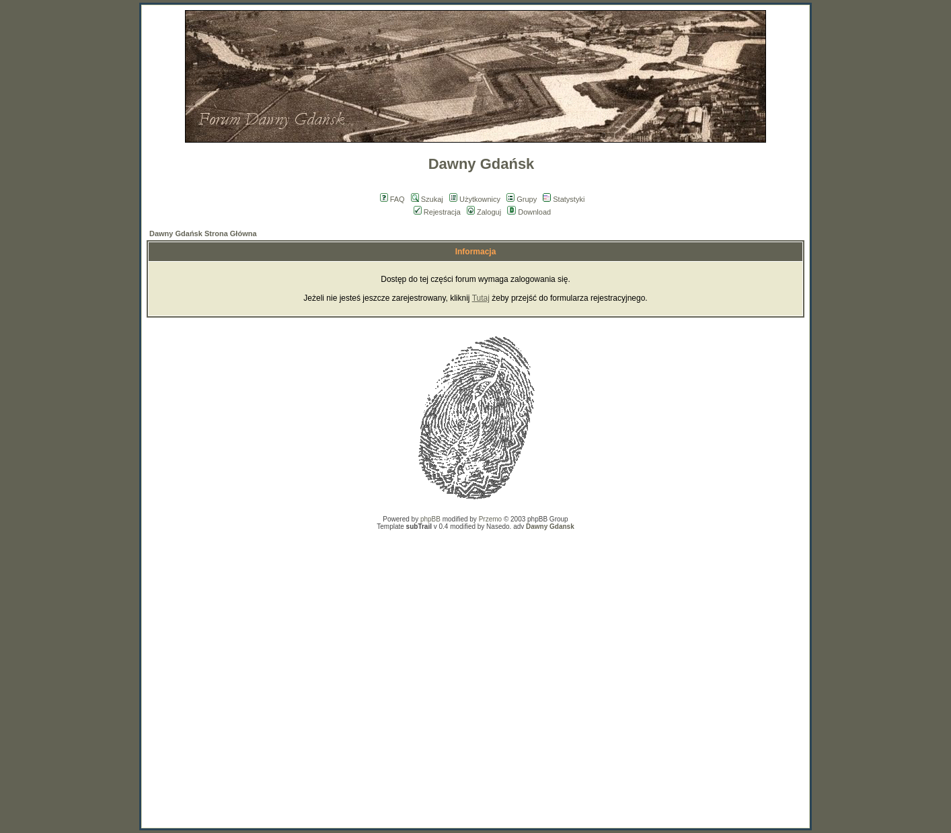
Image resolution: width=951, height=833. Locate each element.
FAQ (392, 199)
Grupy (521, 199)
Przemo (490, 519)
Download (529, 212)
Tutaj (481, 298)
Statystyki (563, 199)
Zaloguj (484, 212)
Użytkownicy (474, 199)
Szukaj (427, 199)
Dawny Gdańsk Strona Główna (203, 233)
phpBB (430, 519)
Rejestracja (437, 212)
